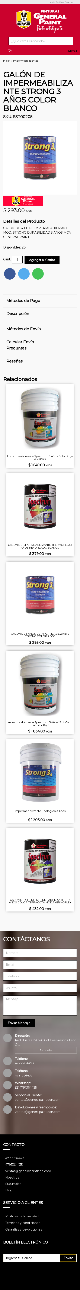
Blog (8, 1190)
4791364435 (23, 1075)
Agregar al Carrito (42, 260)
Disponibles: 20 (14, 247)
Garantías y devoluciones (23, 1229)
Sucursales (45, 1050)
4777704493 (24, 1063)
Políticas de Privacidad (22, 1216)
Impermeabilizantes (25, 60)
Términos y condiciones (22, 1223)
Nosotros (12, 1177)
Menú (72, 51)
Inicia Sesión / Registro (61, 2)
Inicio (6, 60)
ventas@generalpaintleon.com (38, 1100)
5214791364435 (26, 1087)
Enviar (68, 1258)
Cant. (7, 259)
